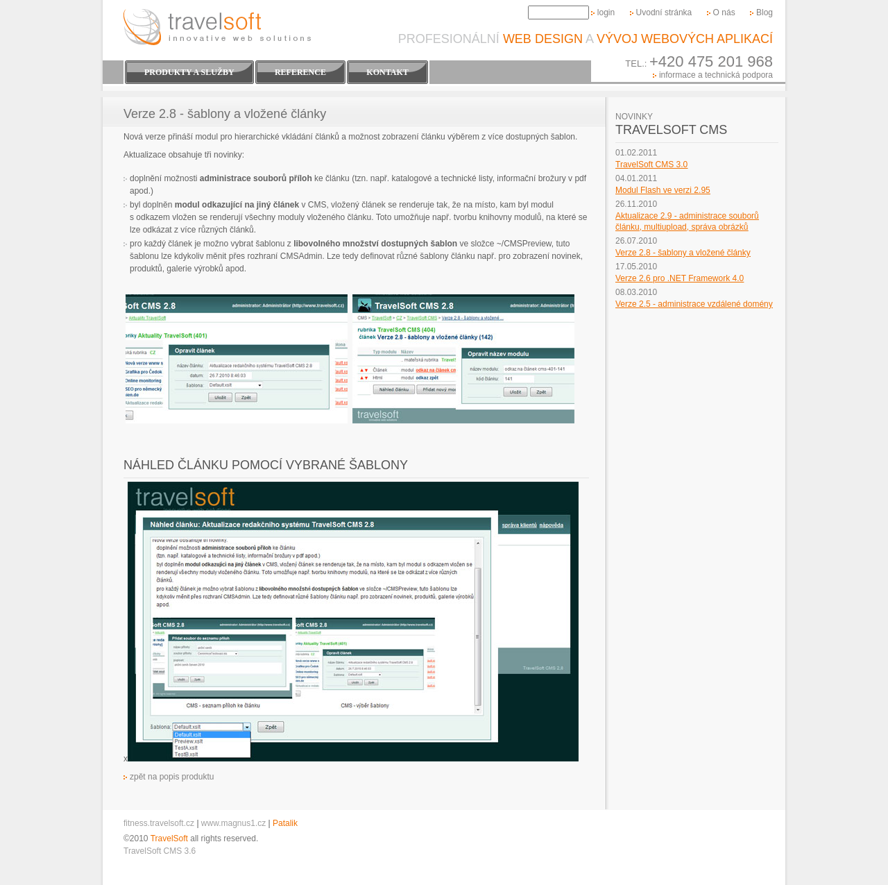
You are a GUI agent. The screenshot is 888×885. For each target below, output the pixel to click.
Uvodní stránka (664, 12)
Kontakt (387, 72)
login (606, 12)
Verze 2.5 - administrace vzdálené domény (694, 304)
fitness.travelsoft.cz (158, 823)
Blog (764, 12)
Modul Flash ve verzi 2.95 (662, 190)
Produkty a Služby (189, 72)
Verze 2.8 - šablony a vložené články (683, 253)
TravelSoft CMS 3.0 (651, 164)
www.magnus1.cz (233, 823)
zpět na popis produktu (172, 777)
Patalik (285, 823)
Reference (300, 72)
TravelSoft (169, 838)
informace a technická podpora (716, 75)
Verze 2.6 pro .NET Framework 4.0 (679, 278)
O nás (724, 12)
